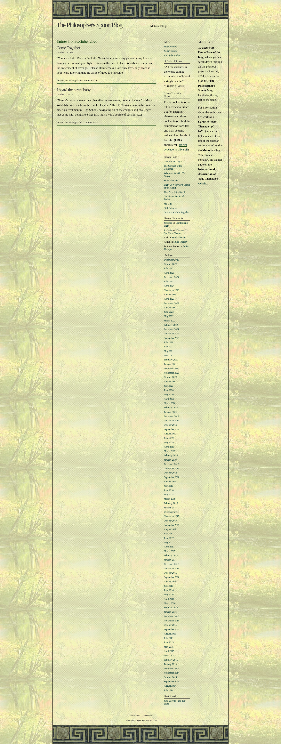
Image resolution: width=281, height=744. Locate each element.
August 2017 (170, 529)
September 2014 (171, 681)
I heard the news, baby (74, 89)
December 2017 (171, 512)
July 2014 (168, 690)
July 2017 (168, 533)
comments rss (146, 715)
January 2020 (170, 412)
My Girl (168, 203)
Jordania (168, 223)
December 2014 (171, 668)
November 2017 (171, 516)
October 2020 (170, 377)
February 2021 (171, 359)
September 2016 (171, 577)
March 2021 (169, 355)
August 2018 (170, 481)
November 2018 (171, 468)
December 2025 (171, 259)
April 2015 (169, 651)
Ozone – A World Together (176, 212)
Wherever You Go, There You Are (176, 232)
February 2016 (171, 607)
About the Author (172, 55)
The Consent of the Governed (173, 167)
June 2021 (169, 346)
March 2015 (169, 655)
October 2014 (170, 677)
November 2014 (171, 672)
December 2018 (171, 464)
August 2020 (170, 381)
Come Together (68, 47)
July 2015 (168, 638)
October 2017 (170, 520)
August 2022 (170, 307)
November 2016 (171, 568)
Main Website (170, 46)
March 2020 (169, 403)
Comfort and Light (173, 161)
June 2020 (169, 390)
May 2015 (169, 646)
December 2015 (171, 616)
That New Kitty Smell (174, 192)
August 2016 (170, 581)
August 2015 (170, 633)
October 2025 (170, 264)
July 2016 (168, 586)
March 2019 (169, 451)
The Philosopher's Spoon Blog (89, 24)
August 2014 (170, 685)
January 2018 (170, 507)
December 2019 (171, 416)
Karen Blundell (150, 720)
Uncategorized (74, 80)
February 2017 (171, 555)
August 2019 (170, 433)
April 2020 (169, 399)
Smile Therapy (171, 180)
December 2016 (171, 564)
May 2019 (169, 442)
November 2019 (171, 420)
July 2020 (168, 385)
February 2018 (171, 503)
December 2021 (171, 329)
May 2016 (169, 594)
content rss (135, 715)
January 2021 (170, 364)
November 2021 (171, 333)
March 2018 (169, 498)
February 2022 (171, 325)
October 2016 (170, 572)
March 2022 (169, 320)
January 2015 (170, 664)
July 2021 (168, 342)
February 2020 (171, 407)
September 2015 (171, 629)
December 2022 (171, 303)
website (202, 183)
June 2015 (169, 642)
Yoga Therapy (170, 51)
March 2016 (169, 603)
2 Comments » (89, 122)
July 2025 (168, 268)
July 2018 (168, 485)
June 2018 (169, 490)
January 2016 (170, 612)
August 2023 (170, 294)
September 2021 (171, 338)
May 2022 (169, 316)
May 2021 (169, 351)
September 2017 (171, 525)
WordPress (130, 720)
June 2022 (169, 312)
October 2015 (170, 625)
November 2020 (171, 372)
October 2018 (170, 472)
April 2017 (169, 546)
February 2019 (171, 455)
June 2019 (169, 438)
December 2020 (171, 368)
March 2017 (169, 551)
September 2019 (171, 429)
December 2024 (171, 277)
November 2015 (171, 620)
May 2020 (169, 394)
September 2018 (171, 477)
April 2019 (169, 446)
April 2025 (169, 272)
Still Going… (170, 208)
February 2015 (171, 660)
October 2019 (170, 425)
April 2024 (169, 285)
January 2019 (170, 459)
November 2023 (171, 290)
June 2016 (169, 590)
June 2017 (169, 538)
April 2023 (169, 298)
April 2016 (169, 599)
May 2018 (169, 494)
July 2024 (168, 281)
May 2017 (169, 542)
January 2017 (170, 559)
